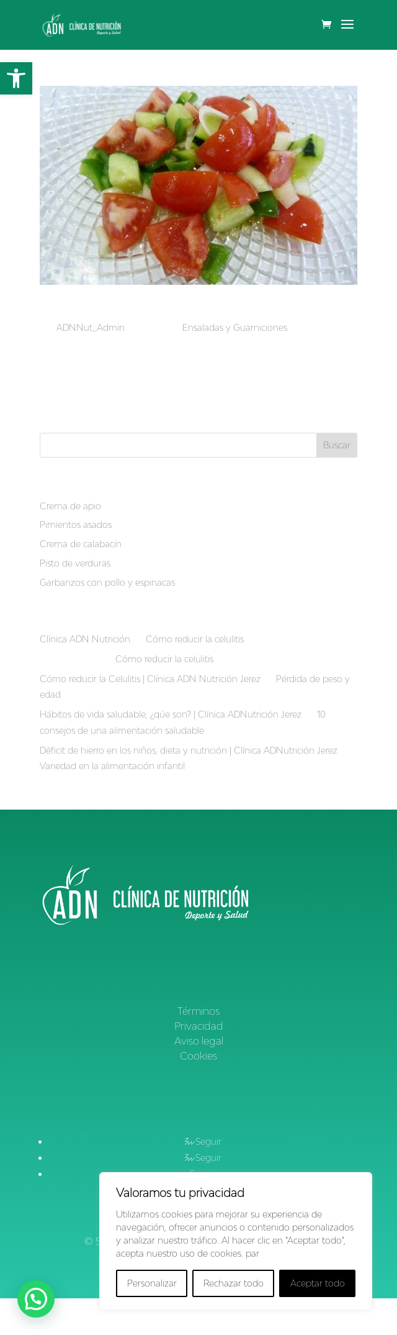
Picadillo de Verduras (97, 309)
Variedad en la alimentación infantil (112, 765)
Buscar (336, 445)
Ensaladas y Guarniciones (234, 327)
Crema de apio (70, 506)
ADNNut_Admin (90, 327)
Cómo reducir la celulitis (195, 639)
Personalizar (152, 1283)
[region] (235, 1241)
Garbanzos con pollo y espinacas (107, 582)
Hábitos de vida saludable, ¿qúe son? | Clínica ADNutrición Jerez (170, 714)
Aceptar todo (317, 1283)
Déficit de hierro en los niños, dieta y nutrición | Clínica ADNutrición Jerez (188, 750)
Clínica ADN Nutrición (85, 639)
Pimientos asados (76, 524)
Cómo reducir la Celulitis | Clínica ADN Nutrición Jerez (150, 678)
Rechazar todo (233, 1283)
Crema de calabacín (81, 543)
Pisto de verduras (75, 563)
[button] (16, 78)
